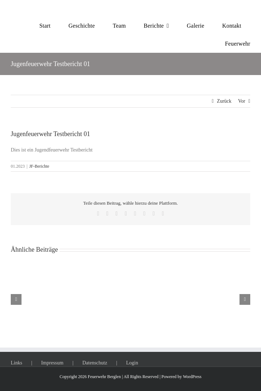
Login (132, 363)
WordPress (192, 376)
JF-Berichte (39, 166)
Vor (241, 101)
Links (16, 363)
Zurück (224, 101)
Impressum (52, 363)
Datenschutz (94, 363)
